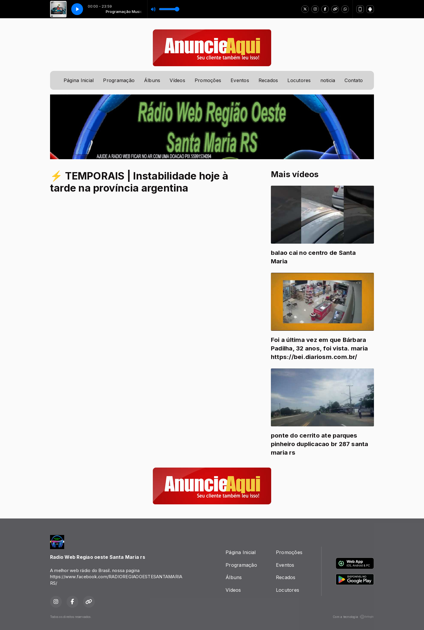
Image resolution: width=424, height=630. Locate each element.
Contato (353, 80)
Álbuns (152, 80)
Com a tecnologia (353, 617)
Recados (268, 80)
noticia (327, 80)
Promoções (208, 80)
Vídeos (177, 80)
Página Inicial (79, 80)
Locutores (299, 80)
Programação (119, 80)
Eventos (240, 80)
